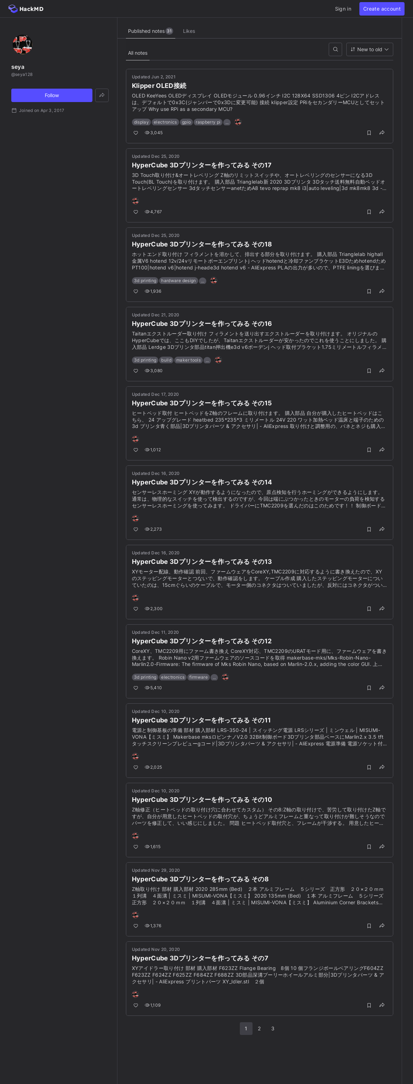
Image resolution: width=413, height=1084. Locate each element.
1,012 (153, 449)
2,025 (153, 767)
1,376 (153, 925)
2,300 (154, 608)
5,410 (153, 687)
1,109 (153, 1005)
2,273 (153, 529)
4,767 (153, 211)
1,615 (153, 846)
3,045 (154, 132)
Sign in (343, 9)
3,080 (154, 370)
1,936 (153, 291)
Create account (382, 9)
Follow (52, 95)
